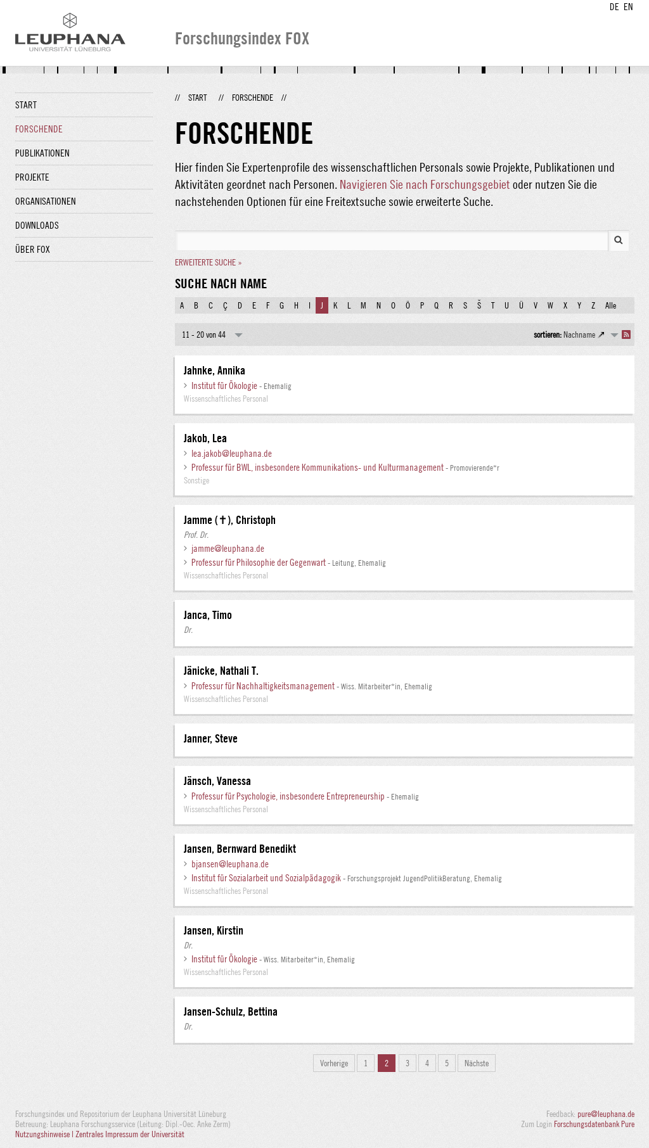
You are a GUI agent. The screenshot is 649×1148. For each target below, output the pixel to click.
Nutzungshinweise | (45, 1134)
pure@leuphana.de (605, 1114)
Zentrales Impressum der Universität (129, 1134)
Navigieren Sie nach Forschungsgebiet (425, 184)
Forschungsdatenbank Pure (594, 1124)
